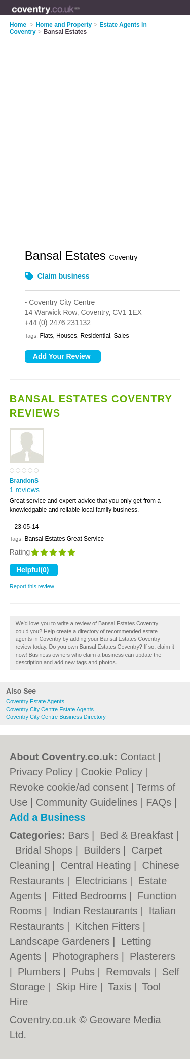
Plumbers (40, 971)
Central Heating (97, 865)
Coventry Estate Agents (35, 701)
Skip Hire (78, 986)
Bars (80, 835)
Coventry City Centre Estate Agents (50, 709)
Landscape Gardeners (61, 941)
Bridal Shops (45, 850)
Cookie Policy (111, 771)
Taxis (121, 986)
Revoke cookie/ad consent (69, 787)
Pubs (84, 971)
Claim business (63, 276)
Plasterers (152, 956)
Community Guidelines (87, 802)
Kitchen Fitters (108, 926)
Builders (103, 850)
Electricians (102, 880)
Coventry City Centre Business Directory (56, 717)
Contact (137, 756)
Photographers (87, 956)
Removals (130, 971)
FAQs (158, 802)
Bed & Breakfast (138, 835)
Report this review (32, 586)
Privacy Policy (41, 771)
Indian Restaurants (96, 910)
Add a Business (48, 817)
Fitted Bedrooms (90, 895)
